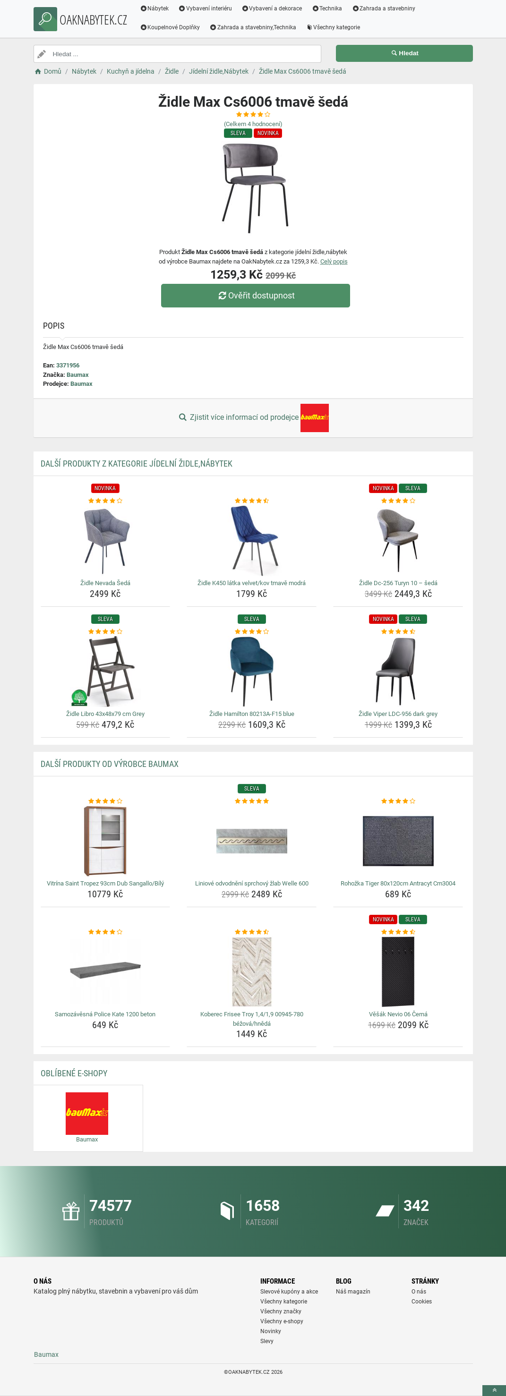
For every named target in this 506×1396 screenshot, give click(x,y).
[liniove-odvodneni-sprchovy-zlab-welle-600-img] (251, 841)
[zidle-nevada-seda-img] (105, 540)
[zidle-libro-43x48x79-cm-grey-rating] (105, 632)
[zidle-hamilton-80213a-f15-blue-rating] (251, 632)
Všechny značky (280, 1311)
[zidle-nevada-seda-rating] (105, 501)
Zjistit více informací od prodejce (252, 418)
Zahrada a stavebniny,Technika (253, 27)
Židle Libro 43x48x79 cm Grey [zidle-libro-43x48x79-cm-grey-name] (105, 713)
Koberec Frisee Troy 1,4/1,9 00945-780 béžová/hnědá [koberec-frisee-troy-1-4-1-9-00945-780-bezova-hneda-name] (251, 1019)
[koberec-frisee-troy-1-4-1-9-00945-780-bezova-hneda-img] (251, 971)
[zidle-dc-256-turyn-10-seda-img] (398, 540)
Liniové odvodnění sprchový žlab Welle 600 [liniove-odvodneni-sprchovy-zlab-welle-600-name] (252, 883)
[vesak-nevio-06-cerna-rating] (398, 932)
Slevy (267, 1341)
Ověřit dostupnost (255, 295)
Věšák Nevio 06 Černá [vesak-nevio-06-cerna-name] (398, 1014)
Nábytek (155, 8)
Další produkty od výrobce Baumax (110, 764)
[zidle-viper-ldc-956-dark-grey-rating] (398, 632)
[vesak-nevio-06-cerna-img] (398, 971)
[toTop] (494, 1390)
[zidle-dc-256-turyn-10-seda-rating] (398, 501)
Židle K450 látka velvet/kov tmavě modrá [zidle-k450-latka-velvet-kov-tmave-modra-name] (251, 583)
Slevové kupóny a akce (289, 1291)
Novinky (270, 1331)
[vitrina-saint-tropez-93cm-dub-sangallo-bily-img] (105, 841)
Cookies (422, 1301)
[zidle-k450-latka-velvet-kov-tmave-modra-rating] (251, 501)
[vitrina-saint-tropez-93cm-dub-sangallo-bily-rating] (105, 801)
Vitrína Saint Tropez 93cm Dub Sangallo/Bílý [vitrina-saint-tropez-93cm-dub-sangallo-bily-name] (105, 883)
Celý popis (334, 261)
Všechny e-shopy (281, 1321)
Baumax (78, 374)
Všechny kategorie (333, 27)
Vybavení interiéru (205, 8)
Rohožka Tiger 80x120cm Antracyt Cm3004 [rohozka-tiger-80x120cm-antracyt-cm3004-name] (398, 883)
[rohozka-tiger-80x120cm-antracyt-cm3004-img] (398, 841)
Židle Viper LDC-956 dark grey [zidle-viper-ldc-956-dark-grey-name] (398, 713)
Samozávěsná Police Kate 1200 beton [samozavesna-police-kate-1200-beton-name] (105, 1014)
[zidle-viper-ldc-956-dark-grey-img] (398, 671)
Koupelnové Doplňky (170, 27)
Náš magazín (353, 1291)
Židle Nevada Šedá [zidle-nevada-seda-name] (105, 583)
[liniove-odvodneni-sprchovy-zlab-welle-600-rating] (251, 801)
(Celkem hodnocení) (253, 124)
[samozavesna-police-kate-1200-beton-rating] (105, 932)
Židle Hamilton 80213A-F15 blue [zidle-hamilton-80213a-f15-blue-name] (251, 713)
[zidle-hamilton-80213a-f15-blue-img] (251, 671)
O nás (419, 1291)
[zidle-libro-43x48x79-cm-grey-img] (105, 671)
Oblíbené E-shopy (74, 1073)
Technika (327, 8)
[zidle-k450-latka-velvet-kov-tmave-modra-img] (251, 540)
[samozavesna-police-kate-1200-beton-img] (105, 971)
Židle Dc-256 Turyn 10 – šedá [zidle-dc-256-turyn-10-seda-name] (398, 583)
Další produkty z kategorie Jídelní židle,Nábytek (136, 463)
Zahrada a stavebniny (384, 8)
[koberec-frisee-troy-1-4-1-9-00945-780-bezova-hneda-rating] (251, 932)
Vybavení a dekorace (272, 8)
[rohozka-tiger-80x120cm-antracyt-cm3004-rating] (398, 801)
